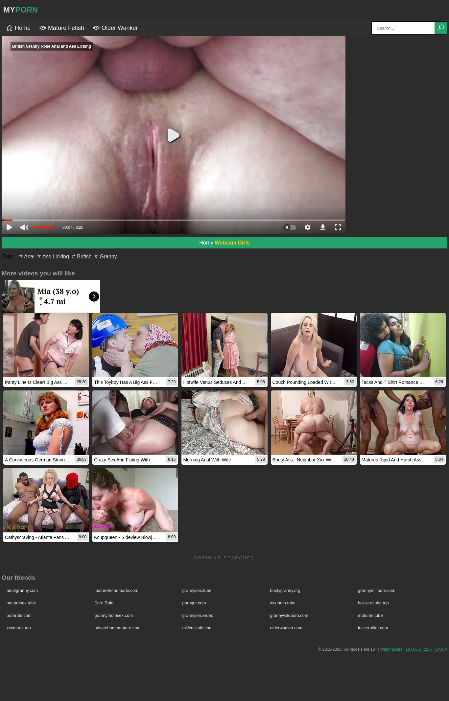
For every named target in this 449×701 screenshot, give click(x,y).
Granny (105, 256)
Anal (26, 256)
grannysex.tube (196, 590)
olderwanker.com (286, 627)
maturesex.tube (21, 602)
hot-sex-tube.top (373, 602)
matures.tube (370, 615)
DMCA (441, 649)
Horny (224, 242)
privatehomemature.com (117, 627)
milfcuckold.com (197, 627)
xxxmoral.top (19, 627)
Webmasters (391, 649)
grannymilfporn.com (376, 590)
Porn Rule (103, 602)
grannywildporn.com (289, 615)
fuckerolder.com (373, 627)
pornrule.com (19, 615)
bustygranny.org (285, 590)
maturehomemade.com (116, 590)
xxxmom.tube (282, 602)
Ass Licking (52, 256)
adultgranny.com (22, 590)
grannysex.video (197, 615)
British (81, 256)
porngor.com (194, 602)
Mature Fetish (61, 28)
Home (18, 28)
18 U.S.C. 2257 (419, 649)
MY (20, 9)
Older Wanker (115, 28)
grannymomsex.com (113, 615)
